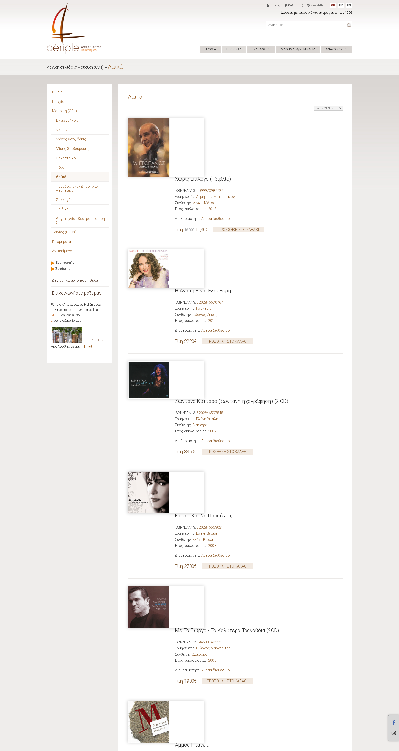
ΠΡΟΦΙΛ (210, 49)
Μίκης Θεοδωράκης (72, 149)
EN (349, 5)
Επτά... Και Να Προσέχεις (204, 339)
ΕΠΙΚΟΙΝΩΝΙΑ (173, 745)
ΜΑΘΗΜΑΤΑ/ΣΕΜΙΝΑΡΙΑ (298, 49)
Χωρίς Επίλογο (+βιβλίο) (203, 120)
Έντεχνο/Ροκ (67, 120)
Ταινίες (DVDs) (64, 232)
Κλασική (63, 130)
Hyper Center (127, 745)
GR (333, 5)
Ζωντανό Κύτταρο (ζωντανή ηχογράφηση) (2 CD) (231, 266)
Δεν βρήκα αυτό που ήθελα (75, 280)
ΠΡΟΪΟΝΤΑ (233, 49)
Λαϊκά (115, 67)
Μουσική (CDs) (90, 67)
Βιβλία (57, 92)
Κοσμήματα (61, 241)
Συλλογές (64, 200)
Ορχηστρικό (66, 158)
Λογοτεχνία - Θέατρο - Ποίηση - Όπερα (81, 221)
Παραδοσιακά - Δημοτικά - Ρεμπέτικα (77, 188)
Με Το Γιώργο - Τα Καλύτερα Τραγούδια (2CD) (227, 411)
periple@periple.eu (67, 320)
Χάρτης (97, 339)
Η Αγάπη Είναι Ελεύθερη (203, 193)
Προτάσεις (61, 648)
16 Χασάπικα (189, 557)
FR (341, 5)
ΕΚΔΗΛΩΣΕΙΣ (261, 49)
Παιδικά (62, 209)
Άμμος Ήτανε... (192, 484)
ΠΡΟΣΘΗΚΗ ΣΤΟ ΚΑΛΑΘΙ (238, 171)
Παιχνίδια (59, 102)
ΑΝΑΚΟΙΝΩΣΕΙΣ (336, 49)
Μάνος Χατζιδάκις (71, 139)
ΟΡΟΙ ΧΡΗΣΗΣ (150, 745)
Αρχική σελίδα (60, 67)
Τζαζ (60, 167)
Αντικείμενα (62, 251)
